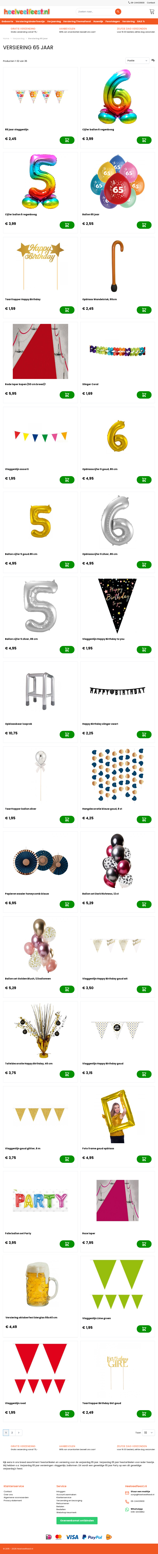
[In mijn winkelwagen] (67, 140)
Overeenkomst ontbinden (77, 1520)
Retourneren (62, 1503)
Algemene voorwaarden (16, 1497)
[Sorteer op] (137, 60)
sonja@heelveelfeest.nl (142, 1494)
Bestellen (61, 1509)
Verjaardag (18, 38)
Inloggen (60, 1491)
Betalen (60, 1506)
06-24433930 (137, 1501)
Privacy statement (13, 1500)
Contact (151, 2)
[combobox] (99, 11)
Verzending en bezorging (69, 1500)
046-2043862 (137, 1511)
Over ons (8, 1494)
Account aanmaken (66, 1494)
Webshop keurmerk (66, 1512)
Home (6, 38)
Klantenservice (63, 1497)
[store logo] (27, 12)
